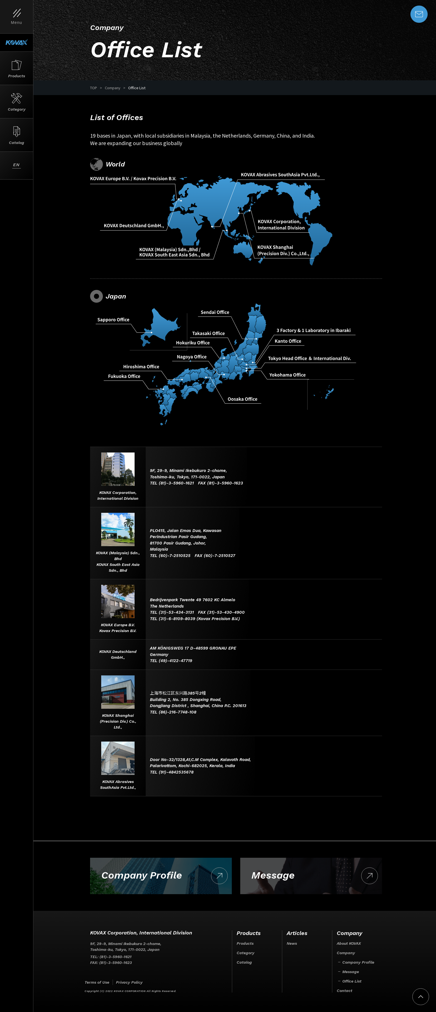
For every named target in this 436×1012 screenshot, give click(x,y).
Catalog (244, 962)
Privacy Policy (129, 982)
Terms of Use (97, 982)
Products (245, 943)
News (292, 943)
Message (350, 972)
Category (245, 953)
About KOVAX (349, 943)
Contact (344, 991)
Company (346, 953)
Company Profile (358, 962)
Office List (351, 981)
